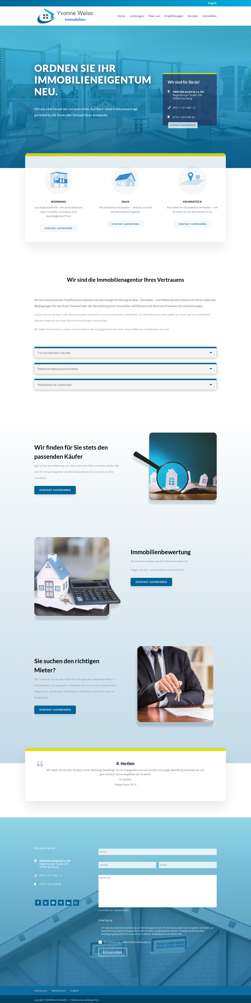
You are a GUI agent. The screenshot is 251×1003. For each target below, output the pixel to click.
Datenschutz (59, 990)
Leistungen (137, 16)
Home (121, 16)
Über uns (154, 16)
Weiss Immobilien (59, 999)
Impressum (40, 990)
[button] (38, 903)
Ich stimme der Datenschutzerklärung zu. (127, 942)
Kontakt (193, 16)
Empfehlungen (174, 16)
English (212, 3)
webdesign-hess (91, 999)
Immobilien (209, 16)
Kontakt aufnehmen (55, 489)
